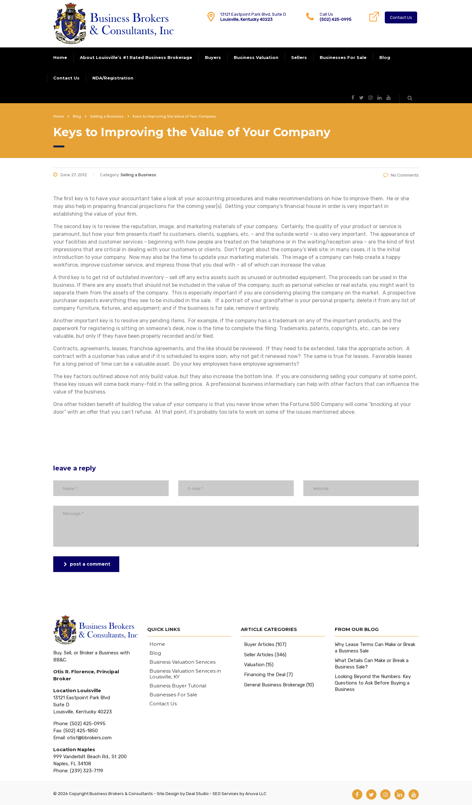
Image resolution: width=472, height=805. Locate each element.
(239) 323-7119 (86, 771)
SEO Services (226, 793)
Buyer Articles (259, 644)
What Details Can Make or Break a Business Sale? (372, 664)
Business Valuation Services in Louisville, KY (185, 674)
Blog (384, 57)
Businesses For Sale (343, 57)
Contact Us (401, 17)
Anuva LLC (255, 793)
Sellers (299, 57)
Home (60, 57)
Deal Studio (197, 793)
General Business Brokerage (274, 685)
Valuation (254, 665)
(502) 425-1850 (80, 731)
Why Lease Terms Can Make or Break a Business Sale (375, 648)
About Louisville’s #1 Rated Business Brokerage (136, 57)
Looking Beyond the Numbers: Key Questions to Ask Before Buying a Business (373, 683)
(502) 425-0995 (335, 19)
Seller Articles (259, 655)
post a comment (87, 564)
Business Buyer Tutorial (177, 686)
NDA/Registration (112, 77)
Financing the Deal (264, 674)
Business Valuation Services (182, 662)
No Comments (401, 175)
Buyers (213, 57)
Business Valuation (256, 57)
